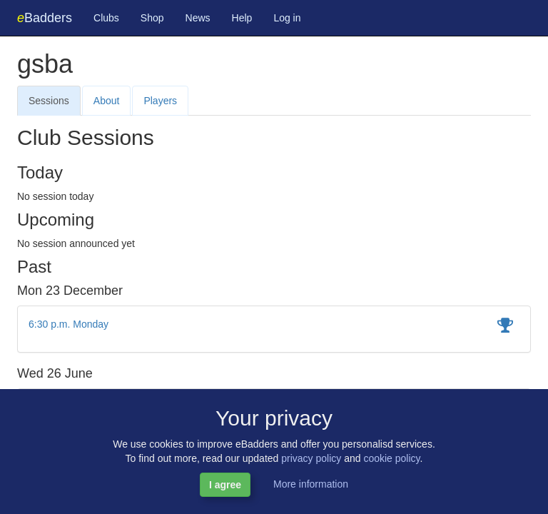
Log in (286, 18)
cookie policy (391, 458)
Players (160, 100)
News (198, 18)
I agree (225, 484)
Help (242, 18)
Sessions (49, 100)
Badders (44, 18)
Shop (152, 18)
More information (310, 484)
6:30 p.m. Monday (68, 324)
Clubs (106, 18)
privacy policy (311, 458)
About (106, 100)
